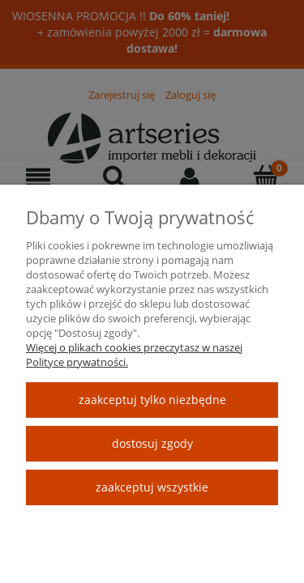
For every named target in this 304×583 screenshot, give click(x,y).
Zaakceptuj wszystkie (152, 487)
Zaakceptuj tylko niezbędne (152, 399)
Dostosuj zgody (152, 443)
